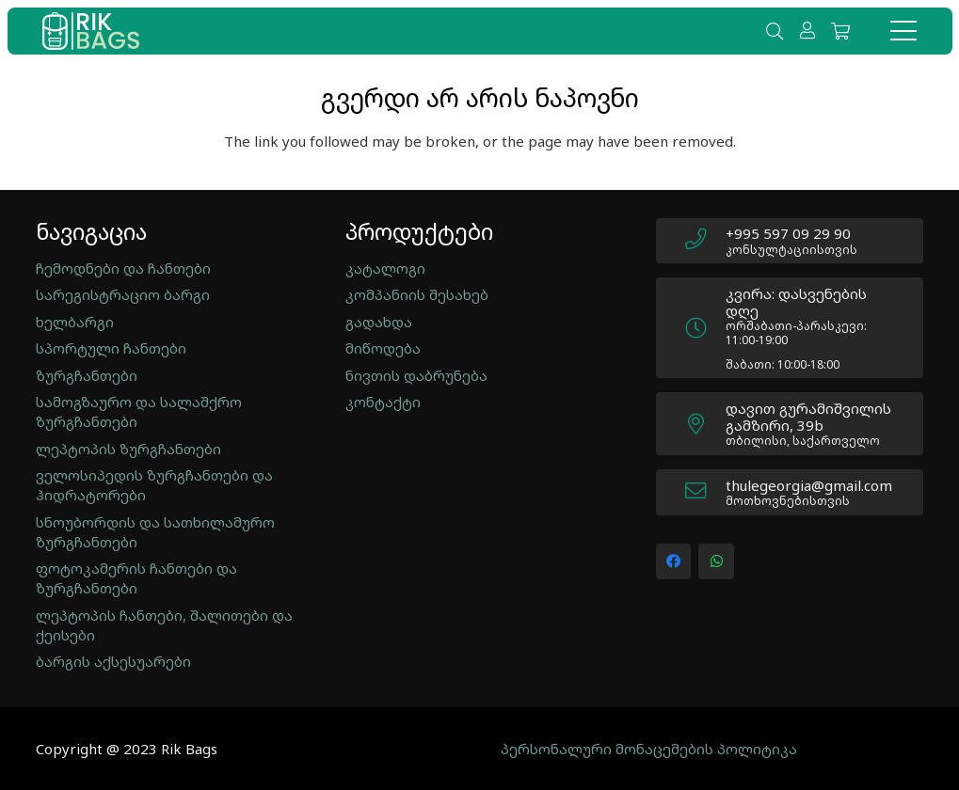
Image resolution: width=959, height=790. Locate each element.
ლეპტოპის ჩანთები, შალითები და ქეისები (164, 625)
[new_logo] (90, 31)
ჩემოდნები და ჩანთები (123, 268)
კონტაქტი (383, 401)
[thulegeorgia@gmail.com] (705, 493)
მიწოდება (383, 348)
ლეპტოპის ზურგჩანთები (128, 448)
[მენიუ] (903, 31)
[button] (774, 31)
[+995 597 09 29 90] (705, 241)
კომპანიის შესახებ (416, 294)
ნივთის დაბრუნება (416, 375)
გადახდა (378, 321)
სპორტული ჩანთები (111, 348)
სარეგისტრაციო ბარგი (123, 294)
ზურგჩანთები (86, 375)
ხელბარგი (75, 321)
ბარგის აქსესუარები (113, 661)
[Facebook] (674, 561)
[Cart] (840, 31)
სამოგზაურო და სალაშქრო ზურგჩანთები (139, 411)
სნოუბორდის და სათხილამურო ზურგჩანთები (155, 532)
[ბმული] (811, 30)
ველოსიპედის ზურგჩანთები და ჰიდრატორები (154, 485)
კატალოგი (385, 268)
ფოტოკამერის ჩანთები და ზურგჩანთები (136, 578)
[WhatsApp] (716, 561)
